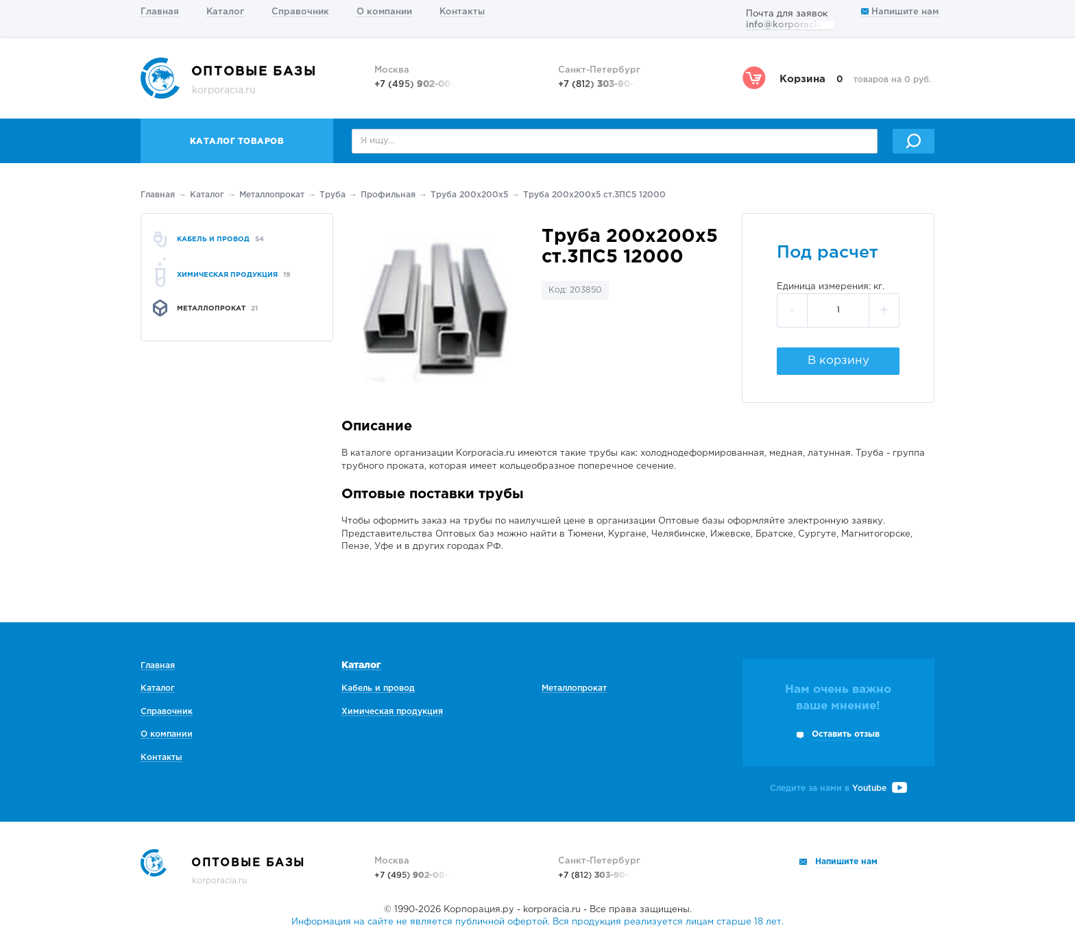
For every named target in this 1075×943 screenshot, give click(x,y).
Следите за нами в (838, 788)
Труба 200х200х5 (469, 195)
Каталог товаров (237, 141)
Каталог (225, 12)
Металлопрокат (271, 195)
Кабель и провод (378, 688)
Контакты (462, 12)
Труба (332, 195)
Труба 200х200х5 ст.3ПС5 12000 (594, 195)
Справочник (300, 12)
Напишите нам (900, 12)
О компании (384, 12)
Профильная (388, 195)
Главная (160, 12)
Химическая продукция (392, 711)
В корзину (838, 361)
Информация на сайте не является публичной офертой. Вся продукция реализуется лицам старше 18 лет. (537, 922)
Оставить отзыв (846, 734)
